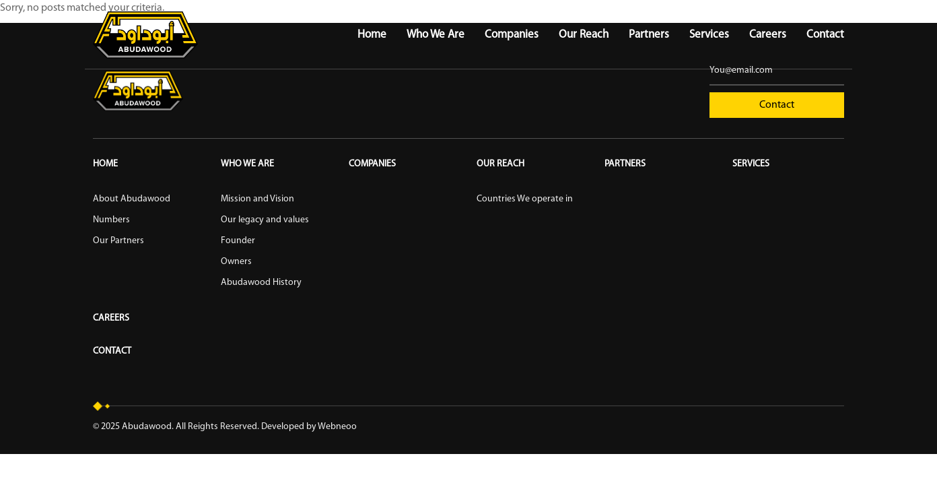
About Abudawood (131, 199)
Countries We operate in (525, 199)
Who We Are (435, 34)
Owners (236, 262)
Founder (238, 241)
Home (371, 34)
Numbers (111, 220)
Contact (825, 34)
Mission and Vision (257, 199)
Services (709, 34)
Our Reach (584, 34)
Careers (767, 34)
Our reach (500, 164)
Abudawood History (261, 283)
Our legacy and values (265, 220)
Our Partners (118, 241)
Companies (512, 34)
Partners (649, 34)
